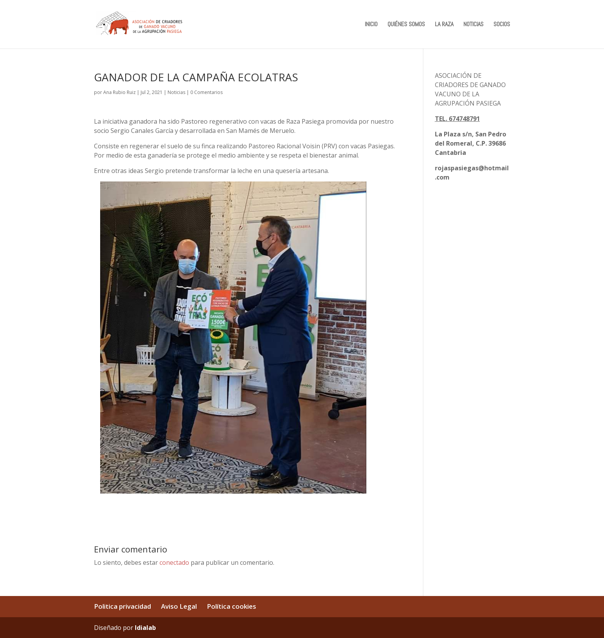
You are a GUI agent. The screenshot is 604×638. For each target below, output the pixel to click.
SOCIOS (501, 25)
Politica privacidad (122, 606)
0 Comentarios (206, 92)
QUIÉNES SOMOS (406, 25)
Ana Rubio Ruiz (119, 92)
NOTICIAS (473, 25)
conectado (174, 562)
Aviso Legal (179, 606)
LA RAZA (444, 25)
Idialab (145, 627)
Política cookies (231, 606)
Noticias (176, 92)
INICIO (371, 25)
